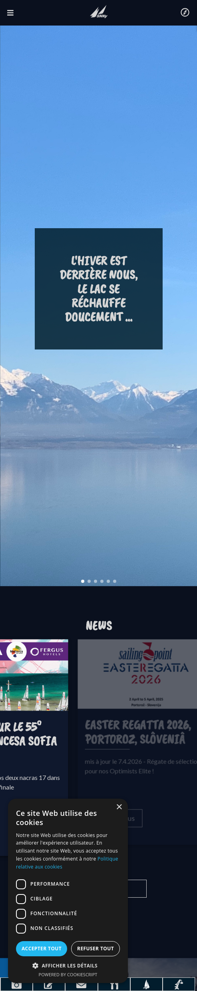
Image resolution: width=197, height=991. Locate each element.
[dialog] (68, 891)
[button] (68, 965)
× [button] (119, 807)
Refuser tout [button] (95, 948)
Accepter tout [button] (42, 948)
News (99, 626)
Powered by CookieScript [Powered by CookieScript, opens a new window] (68, 974)
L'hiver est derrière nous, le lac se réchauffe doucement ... (98, 289)
